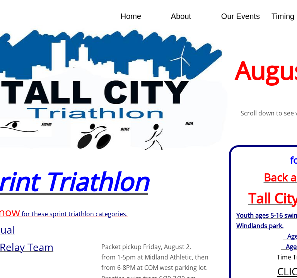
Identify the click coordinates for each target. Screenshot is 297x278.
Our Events (240, 16)
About (181, 16)
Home (131, 16)
